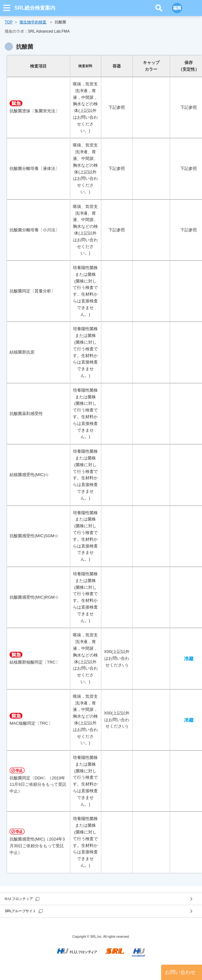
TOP (8, 22)
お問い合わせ (180, 972)
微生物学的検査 (32, 22)
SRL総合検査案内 (34, 8)
